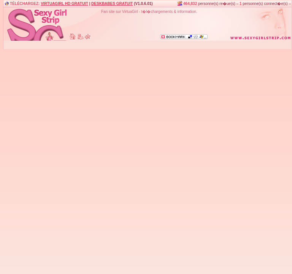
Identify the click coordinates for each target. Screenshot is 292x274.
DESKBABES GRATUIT (112, 4)
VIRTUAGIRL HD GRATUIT (64, 4)
